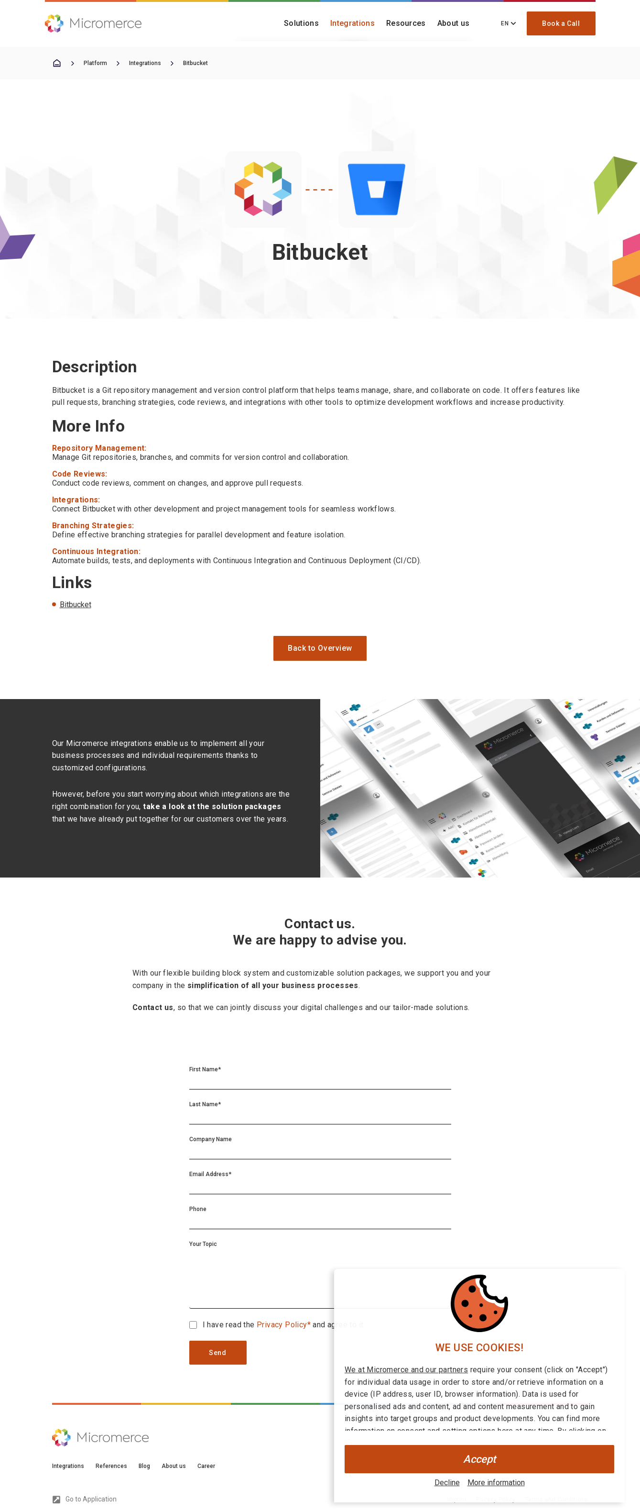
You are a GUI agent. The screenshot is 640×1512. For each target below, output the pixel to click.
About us (453, 23)
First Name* (205, 1069)
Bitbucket (195, 63)
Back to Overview (320, 648)
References (111, 1466)
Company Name (210, 1139)
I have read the (230, 1324)
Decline (447, 1482)
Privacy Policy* (285, 1324)
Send (217, 1352)
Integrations (352, 23)
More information (496, 1482)
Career (206, 1466)
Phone (197, 1209)
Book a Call (561, 23)
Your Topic (203, 1244)
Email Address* (210, 1174)
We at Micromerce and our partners (406, 1369)
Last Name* (205, 1104)
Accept (479, 1459)
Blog (144, 1466)
